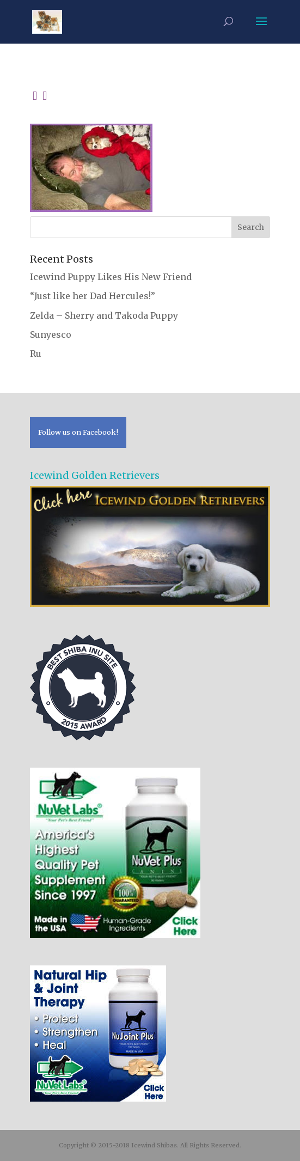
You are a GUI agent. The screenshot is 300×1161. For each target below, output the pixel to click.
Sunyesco (50, 334)
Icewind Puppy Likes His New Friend (111, 276)
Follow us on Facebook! (78, 432)
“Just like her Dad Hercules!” (92, 295)
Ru (35, 353)
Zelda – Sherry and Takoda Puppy (104, 315)
